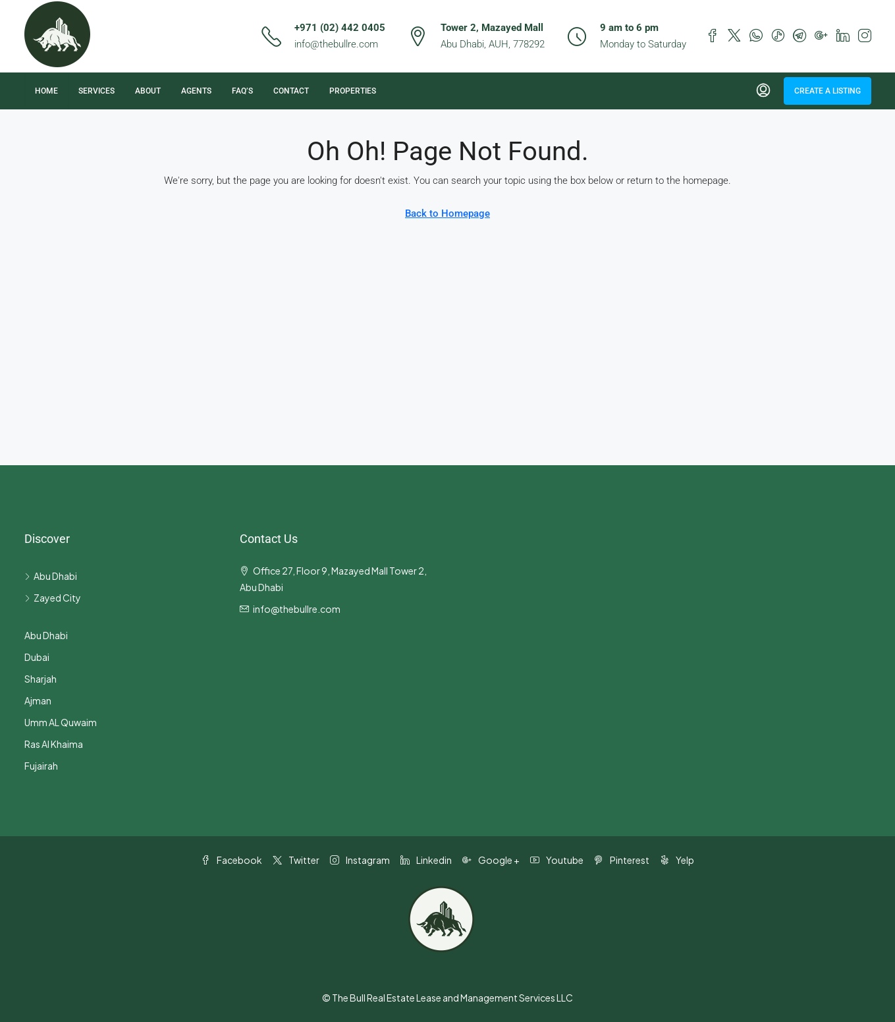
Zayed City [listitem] (52, 598)
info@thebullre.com (336, 44)
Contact (291, 91)
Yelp (677, 860)
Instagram (360, 860)
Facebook (231, 860)
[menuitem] (763, 91)
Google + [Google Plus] (491, 860)
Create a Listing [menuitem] (827, 91)
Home (46, 91)
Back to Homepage (447, 213)
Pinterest (621, 860)
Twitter (296, 860)
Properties (352, 91)
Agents (196, 91)
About (148, 91)
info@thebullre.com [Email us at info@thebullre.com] (296, 609)
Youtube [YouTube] (556, 860)
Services (96, 91)
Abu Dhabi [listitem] (50, 576)
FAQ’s (242, 91)
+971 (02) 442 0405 (339, 28)
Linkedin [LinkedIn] (426, 860)
